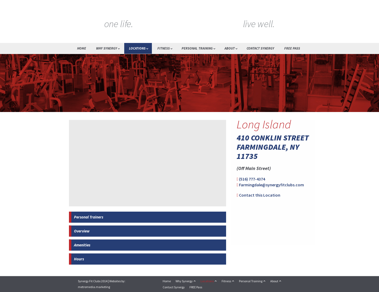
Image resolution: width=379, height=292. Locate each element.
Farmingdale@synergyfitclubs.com (271, 184)
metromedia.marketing (94, 287)
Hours (79, 258)
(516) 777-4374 (252, 179)
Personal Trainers (88, 217)
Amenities (82, 244)
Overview (81, 230)
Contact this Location (259, 195)
